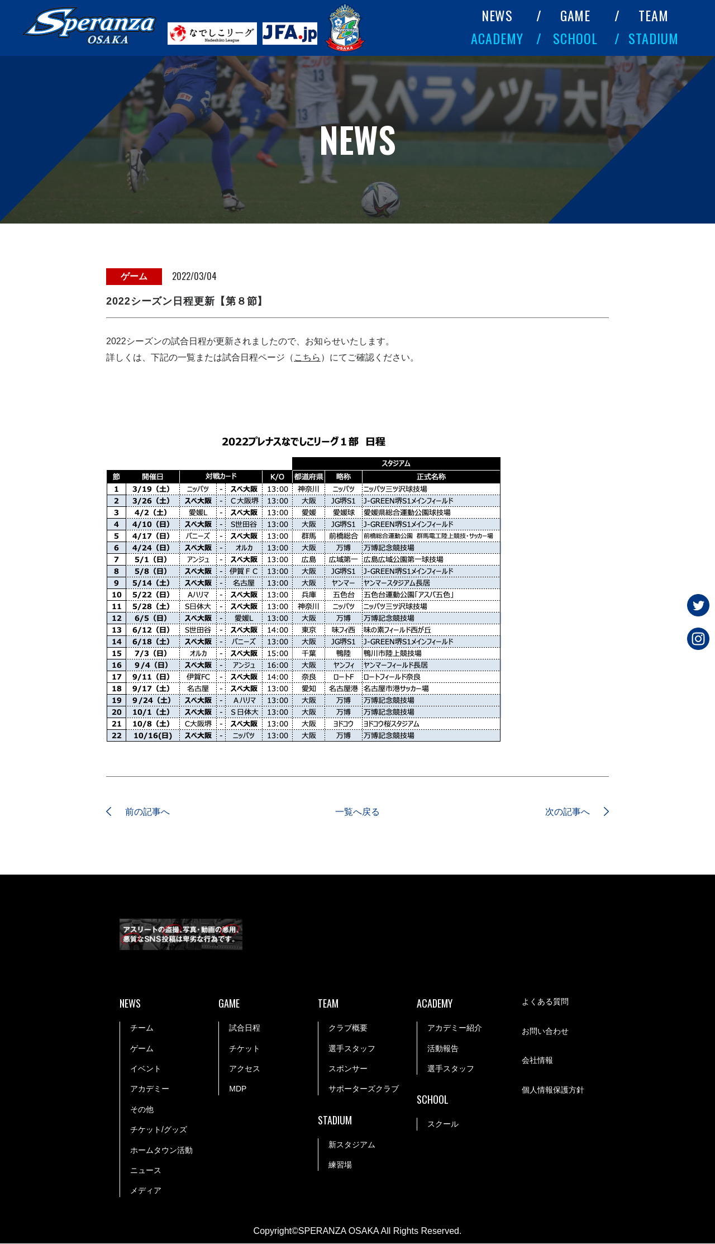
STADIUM (653, 38)
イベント (145, 1068)
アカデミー (149, 1089)
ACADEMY (497, 38)
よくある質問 (545, 1002)
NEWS (497, 15)
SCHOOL (575, 38)
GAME (575, 15)
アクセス (244, 1068)
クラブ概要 (348, 1027)
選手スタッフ (351, 1048)
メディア (145, 1190)
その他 (142, 1109)
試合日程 (244, 1027)
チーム (142, 1027)
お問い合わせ (545, 1031)
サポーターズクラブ (363, 1089)
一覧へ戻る (357, 811)
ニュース (145, 1170)
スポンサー (348, 1068)
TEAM (653, 15)
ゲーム (142, 1048)
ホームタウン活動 (161, 1150)
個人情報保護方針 (553, 1089)
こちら (307, 357)
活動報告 (443, 1048)
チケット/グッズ (158, 1129)
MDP (237, 1089)
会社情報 (537, 1060)
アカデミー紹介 (454, 1027)
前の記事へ (148, 811)
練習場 (340, 1164)
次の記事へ (567, 811)
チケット (244, 1048)
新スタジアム (351, 1144)
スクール (443, 1123)
